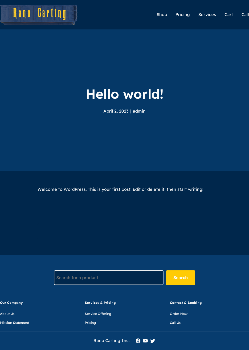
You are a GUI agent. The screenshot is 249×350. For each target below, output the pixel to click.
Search (180, 277)
